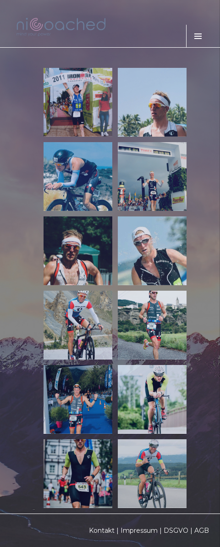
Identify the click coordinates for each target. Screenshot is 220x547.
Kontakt (102, 530)
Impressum (139, 530)
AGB (201, 530)
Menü (197, 36)
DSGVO (176, 530)
